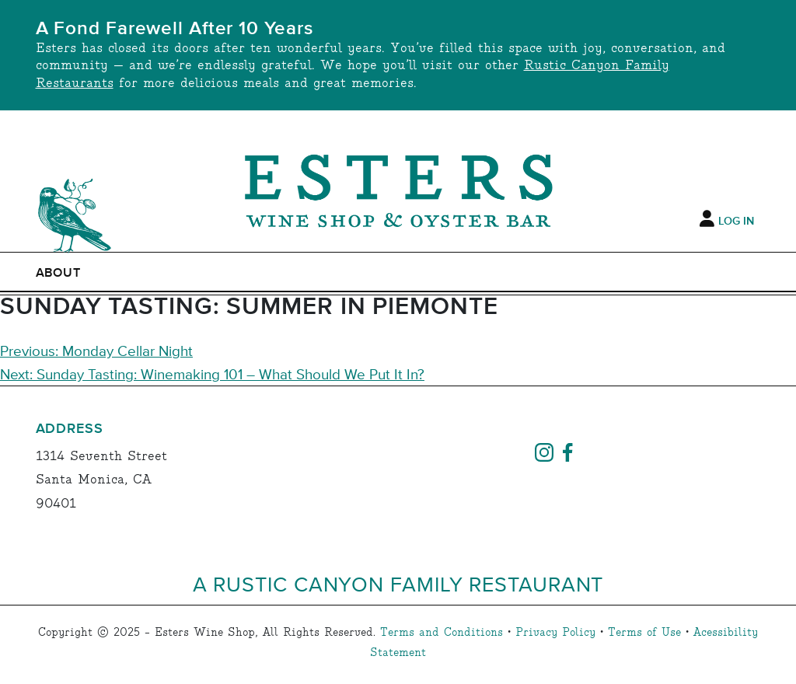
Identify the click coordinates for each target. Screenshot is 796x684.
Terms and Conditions (441, 632)
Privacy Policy (555, 632)
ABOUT (59, 273)
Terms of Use (644, 632)
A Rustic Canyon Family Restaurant (398, 583)
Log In (736, 222)
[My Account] (707, 219)
